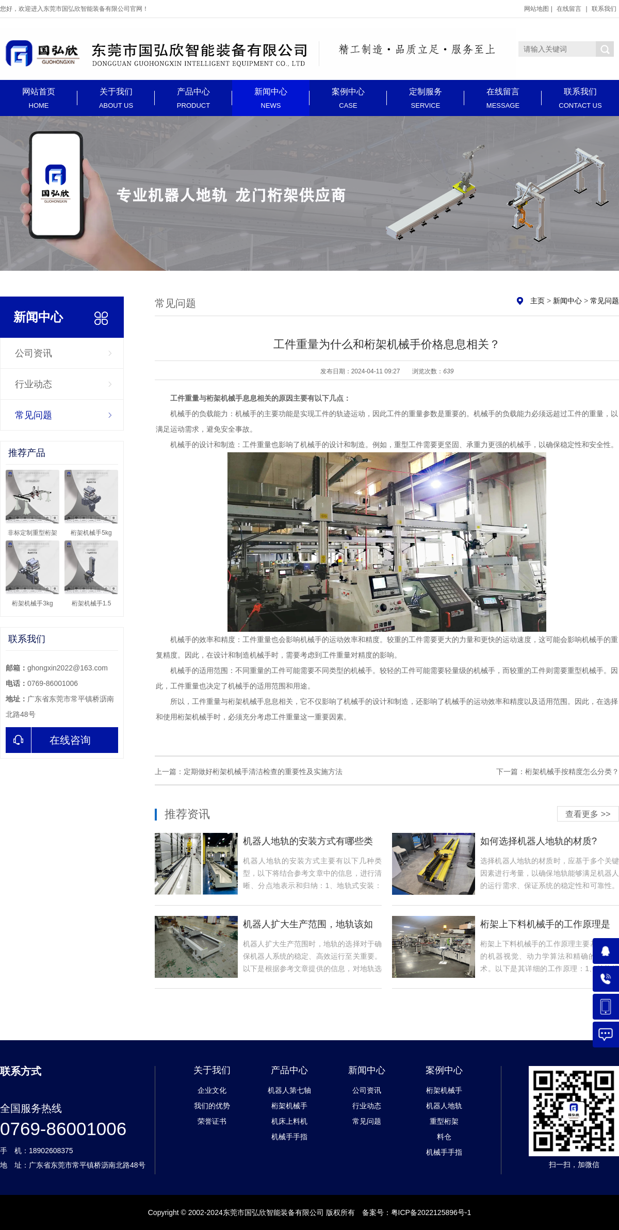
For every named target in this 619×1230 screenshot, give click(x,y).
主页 (537, 301)
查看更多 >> (587, 814)
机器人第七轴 (289, 1090)
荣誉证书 (212, 1121)
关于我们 (116, 98)
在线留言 (569, 8)
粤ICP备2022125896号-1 (431, 1212)
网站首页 (38, 98)
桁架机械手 (289, 1105)
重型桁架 (444, 1121)
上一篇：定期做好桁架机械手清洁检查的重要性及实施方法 (249, 771)
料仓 (444, 1136)
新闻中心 (271, 98)
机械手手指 (289, 1136)
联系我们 (604, 8)
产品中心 (193, 98)
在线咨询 (48, 740)
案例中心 (348, 98)
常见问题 (33, 415)
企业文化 (212, 1090)
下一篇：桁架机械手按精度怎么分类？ (557, 771)
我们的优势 (212, 1105)
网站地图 (536, 8)
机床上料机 (289, 1121)
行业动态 (33, 384)
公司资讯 (33, 353)
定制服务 (425, 98)
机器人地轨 (444, 1105)
